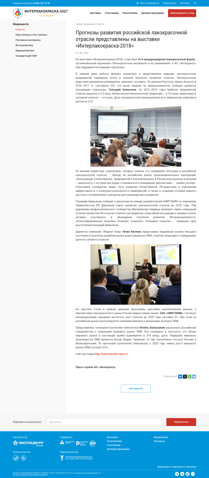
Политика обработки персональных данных (30, 475)
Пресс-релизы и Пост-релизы (31, 34)
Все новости (136, 388)
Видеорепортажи (25, 50)
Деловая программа (152, 13)
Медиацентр (21, 24)
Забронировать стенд (182, 13)
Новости (20, 29)
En (195, 3)
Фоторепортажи (24, 45)
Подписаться (181, 422)
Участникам (112, 13)
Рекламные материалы (28, 40)
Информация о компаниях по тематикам (176, 467)
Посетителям (129, 13)
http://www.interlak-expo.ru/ (111, 354)
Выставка (95, 13)
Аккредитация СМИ (26, 55)
